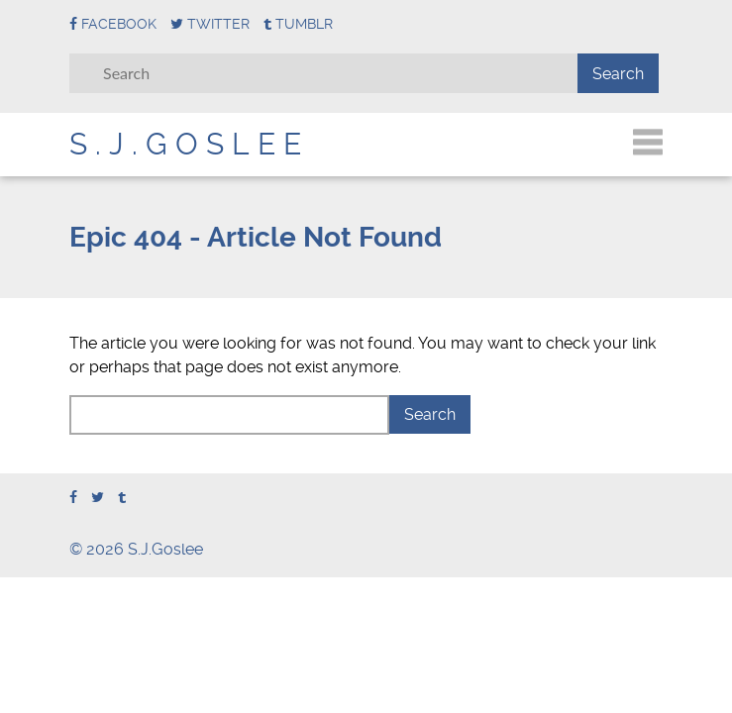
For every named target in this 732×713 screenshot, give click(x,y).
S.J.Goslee (189, 144)
